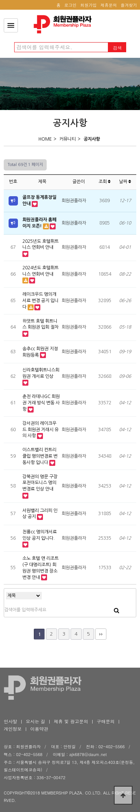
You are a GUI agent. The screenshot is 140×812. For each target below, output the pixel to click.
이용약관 (39, 728)
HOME (45, 139)
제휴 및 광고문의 (71, 721)
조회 (105, 181)
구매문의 (106, 721)
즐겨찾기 (129, 5)
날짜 (125, 181)
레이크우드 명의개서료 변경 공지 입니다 (40, 300)
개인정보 (13, 728)
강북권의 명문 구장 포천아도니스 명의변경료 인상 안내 (39, 483)
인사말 (10, 721)
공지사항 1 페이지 (64, 24)
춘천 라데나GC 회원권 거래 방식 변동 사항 (41, 402)
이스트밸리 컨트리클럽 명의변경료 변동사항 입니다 (39, 456)
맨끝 (100, 634)
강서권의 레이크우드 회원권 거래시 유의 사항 (40, 429)
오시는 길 (35, 721)
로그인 (70, 5)
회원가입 (88, 5)
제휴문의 (108, 5)
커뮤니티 (67, 139)
